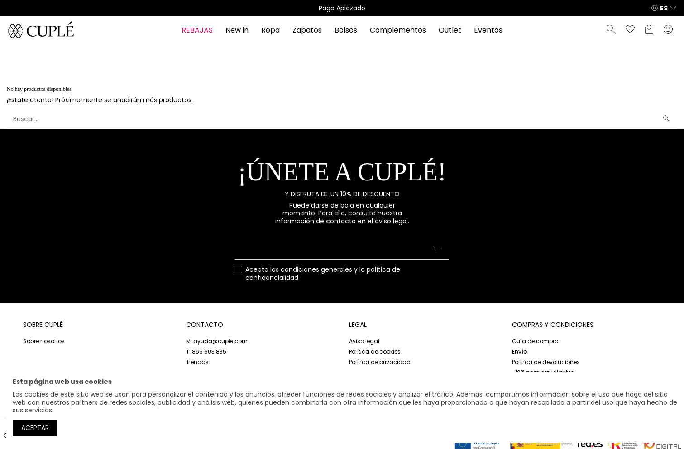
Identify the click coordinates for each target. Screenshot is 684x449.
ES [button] (664, 8)
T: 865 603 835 (206, 351)
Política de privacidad (380, 362)
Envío (519, 351)
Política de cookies (375, 351)
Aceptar (35, 427)
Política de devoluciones (546, 362)
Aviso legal (364, 341)
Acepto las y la (322, 274)
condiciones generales (316, 269)
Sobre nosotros (44, 341)
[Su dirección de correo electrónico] (342, 250)
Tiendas (197, 362)
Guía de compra (535, 341)
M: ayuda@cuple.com (217, 341)
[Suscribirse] (436, 250)
